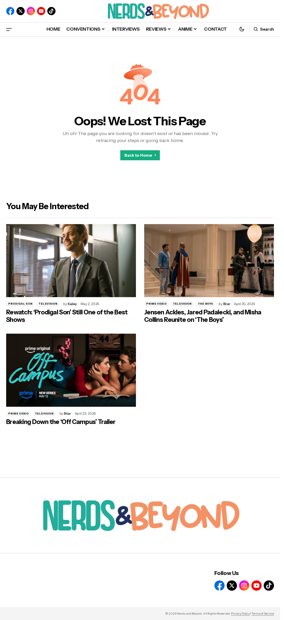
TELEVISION (48, 303)
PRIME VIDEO (156, 303)
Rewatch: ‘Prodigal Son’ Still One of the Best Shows (67, 316)
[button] (9, 29)
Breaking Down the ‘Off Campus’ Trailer (61, 422)
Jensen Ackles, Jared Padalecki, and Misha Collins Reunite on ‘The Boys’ (202, 316)
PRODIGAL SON (20, 303)
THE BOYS (205, 303)
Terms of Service (263, 613)
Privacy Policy (240, 613)
